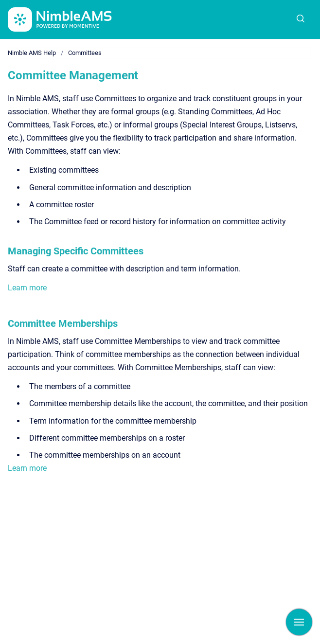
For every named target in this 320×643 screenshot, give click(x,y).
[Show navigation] (299, 622)
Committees (85, 52)
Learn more (27, 287)
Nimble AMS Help (32, 52)
